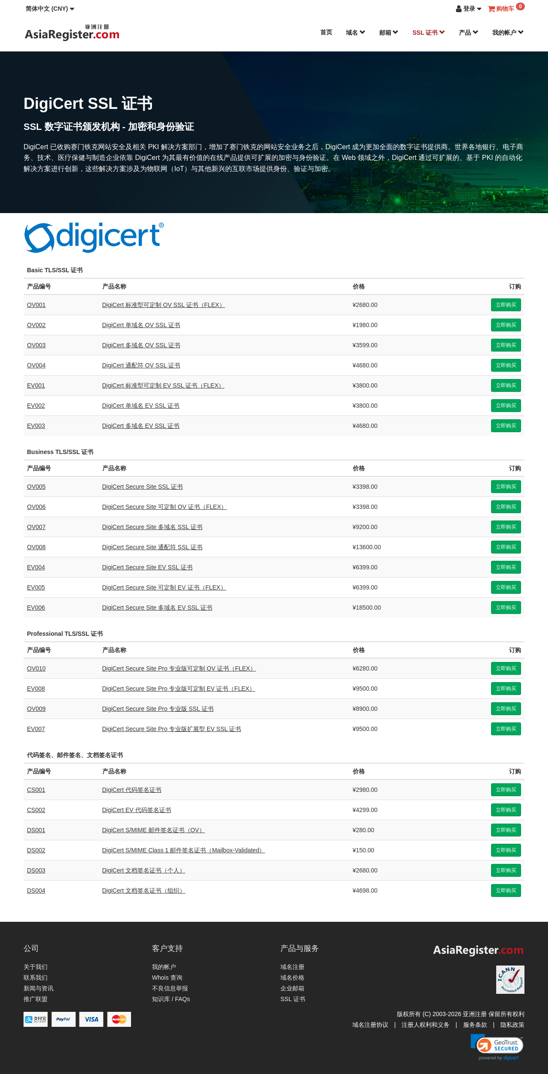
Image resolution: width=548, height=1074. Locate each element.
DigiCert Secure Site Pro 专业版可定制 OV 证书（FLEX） (179, 668)
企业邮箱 (292, 988)
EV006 (36, 607)
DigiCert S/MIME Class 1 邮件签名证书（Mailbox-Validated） (183, 850)
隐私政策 (512, 1024)
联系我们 (36, 977)
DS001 (36, 830)
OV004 (36, 365)
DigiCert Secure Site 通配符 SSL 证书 (152, 547)
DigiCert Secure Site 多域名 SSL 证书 (152, 526)
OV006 (36, 506)
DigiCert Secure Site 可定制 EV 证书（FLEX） (164, 587)
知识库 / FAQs (171, 999)
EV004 (36, 567)
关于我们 (36, 966)
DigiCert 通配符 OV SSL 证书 (141, 365)
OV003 (36, 345)
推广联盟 (36, 999)
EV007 (36, 728)
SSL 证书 (428, 32)
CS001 (36, 789)
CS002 (36, 809)
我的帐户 (508, 32)
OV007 (36, 526)
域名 (356, 32)
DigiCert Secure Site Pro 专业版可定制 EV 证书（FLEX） (179, 688)
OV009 (36, 708)
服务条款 (475, 1024)
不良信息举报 (170, 988)
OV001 (36, 304)
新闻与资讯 (39, 988)
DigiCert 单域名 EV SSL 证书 (141, 405)
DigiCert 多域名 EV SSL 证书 (141, 425)
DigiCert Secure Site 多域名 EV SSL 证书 (157, 607)
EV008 (36, 688)
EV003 (36, 425)
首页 (326, 32)
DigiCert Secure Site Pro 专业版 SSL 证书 (158, 708)
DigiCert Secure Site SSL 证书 (142, 486)
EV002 (36, 405)
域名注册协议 (370, 1024)
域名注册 (292, 966)
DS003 (36, 870)
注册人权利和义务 (426, 1024)
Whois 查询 (167, 977)
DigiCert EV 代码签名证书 (136, 809)
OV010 (36, 668)
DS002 (36, 850)
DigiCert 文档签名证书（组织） (143, 890)
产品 (469, 32)
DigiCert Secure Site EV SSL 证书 (147, 567)
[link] (497, 1047)
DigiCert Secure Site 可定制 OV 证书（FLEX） (164, 506)
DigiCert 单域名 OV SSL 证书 (141, 325)
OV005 (36, 486)
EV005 (36, 587)
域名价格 (292, 977)
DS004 (36, 890)
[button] (50, 8)
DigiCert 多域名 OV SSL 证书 (141, 345)
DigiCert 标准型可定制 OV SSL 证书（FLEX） (163, 304)
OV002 (36, 325)
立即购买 (506, 305)
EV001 (36, 385)
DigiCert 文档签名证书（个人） (143, 870)
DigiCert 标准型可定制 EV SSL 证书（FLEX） (163, 385)
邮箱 (389, 32)
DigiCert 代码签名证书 (131, 789)
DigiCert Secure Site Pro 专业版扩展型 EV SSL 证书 (171, 728)
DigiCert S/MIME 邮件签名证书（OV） (153, 830)
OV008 (36, 547)
